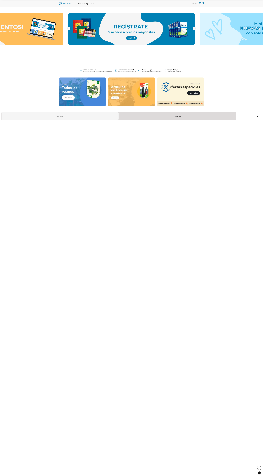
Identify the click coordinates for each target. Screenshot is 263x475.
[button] (69, 28)
